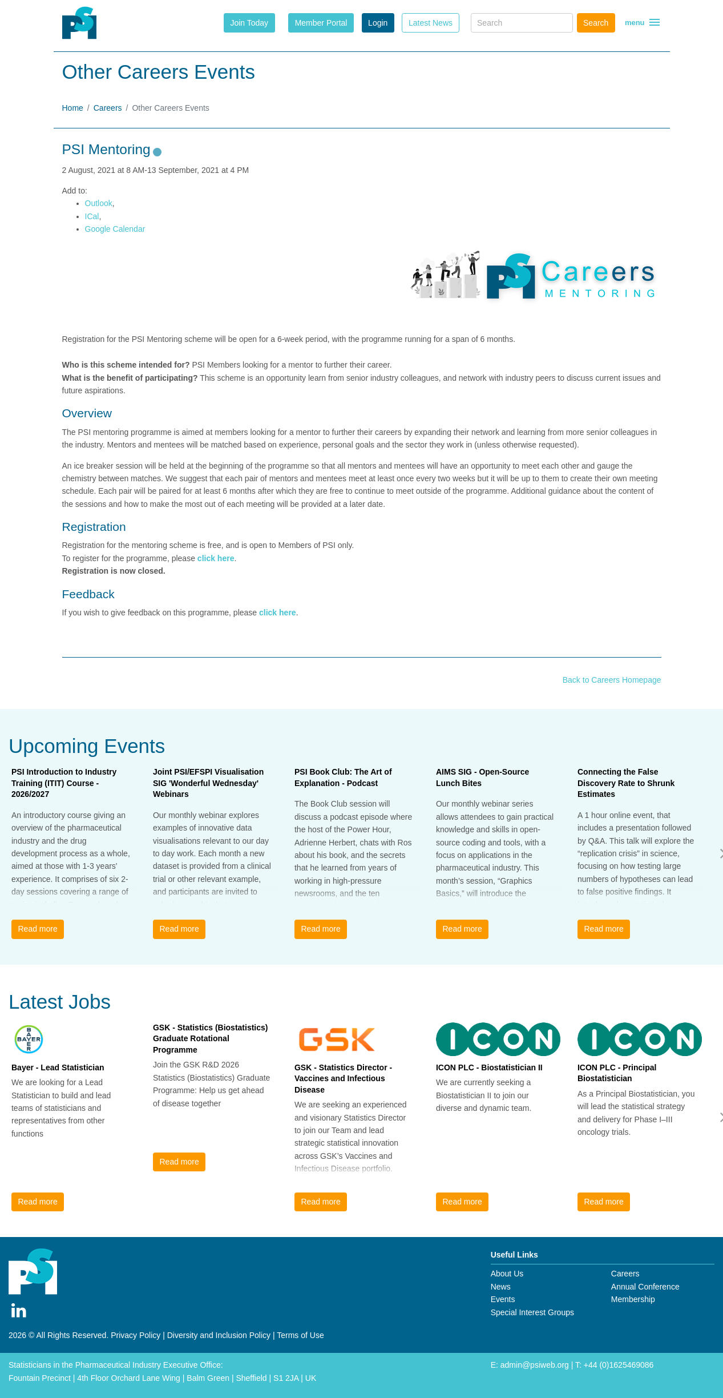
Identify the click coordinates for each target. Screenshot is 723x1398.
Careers (108, 107)
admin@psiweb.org (534, 1364)
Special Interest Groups (532, 1312)
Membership (633, 1299)
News (501, 1286)
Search (595, 22)
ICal (92, 216)
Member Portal (321, 22)
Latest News (431, 22)
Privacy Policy (135, 1335)
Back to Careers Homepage (612, 679)
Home (72, 107)
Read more (37, 928)
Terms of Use (300, 1335)
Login (377, 22)
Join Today (249, 22)
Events (503, 1299)
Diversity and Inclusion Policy (218, 1335)
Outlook (98, 203)
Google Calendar (115, 228)
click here (216, 558)
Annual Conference (645, 1286)
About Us (507, 1273)
